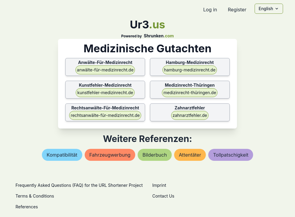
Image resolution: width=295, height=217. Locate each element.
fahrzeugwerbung (110, 155)
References (27, 206)
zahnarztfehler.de (190, 115)
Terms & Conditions (35, 195)
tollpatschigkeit (230, 155)
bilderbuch (154, 155)
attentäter (190, 155)
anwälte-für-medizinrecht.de (105, 69)
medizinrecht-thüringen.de (189, 92)
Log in (210, 10)
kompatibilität (62, 155)
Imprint (159, 185)
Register (237, 10)
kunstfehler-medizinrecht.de (105, 92)
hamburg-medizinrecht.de (189, 69)
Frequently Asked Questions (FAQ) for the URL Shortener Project (79, 185)
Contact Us (163, 195)
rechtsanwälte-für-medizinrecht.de (105, 115)
